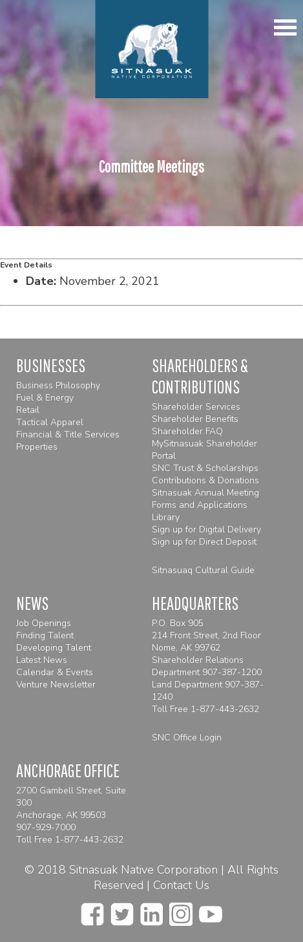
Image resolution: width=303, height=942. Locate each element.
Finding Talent (45, 635)
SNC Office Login (187, 737)
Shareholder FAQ (187, 431)
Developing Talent (53, 648)
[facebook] (92, 910)
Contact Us (181, 885)
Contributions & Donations (205, 480)
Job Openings (43, 623)
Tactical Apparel (49, 422)
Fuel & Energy (45, 398)
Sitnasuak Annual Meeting (205, 493)
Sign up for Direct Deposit (204, 542)
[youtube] (210, 910)
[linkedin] (151, 910)
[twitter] (122, 910)
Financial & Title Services (68, 434)
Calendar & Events (54, 672)
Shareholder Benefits (195, 419)
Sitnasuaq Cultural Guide (203, 570)
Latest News (41, 660)
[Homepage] (151, 49)
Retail (27, 410)
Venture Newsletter (56, 684)
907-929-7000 (46, 827)
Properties (36, 447)
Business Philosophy (58, 385)
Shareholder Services (196, 407)
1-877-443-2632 (225, 709)
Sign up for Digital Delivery (206, 529)
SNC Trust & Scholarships (205, 468)
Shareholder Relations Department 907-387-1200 (207, 666)
